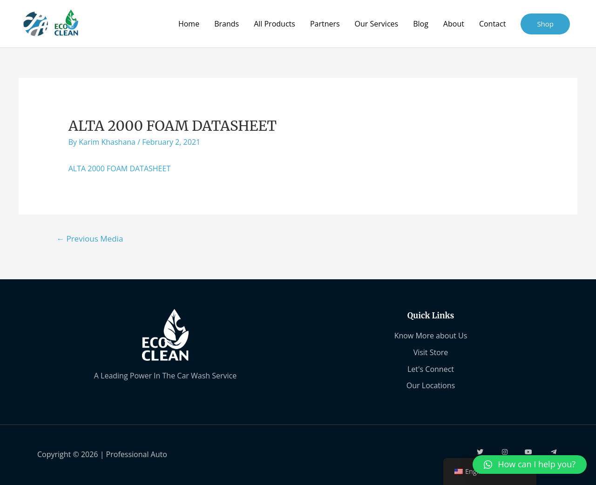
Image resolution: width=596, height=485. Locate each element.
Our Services (377, 24)
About (453, 24)
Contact (492, 24)
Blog (420, 24)
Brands (226, 24)
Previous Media (89, 238)
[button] (530, 464)
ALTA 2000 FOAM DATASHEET (119, 168)
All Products (274, 24)
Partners (325, 24)
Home (188, 24)
